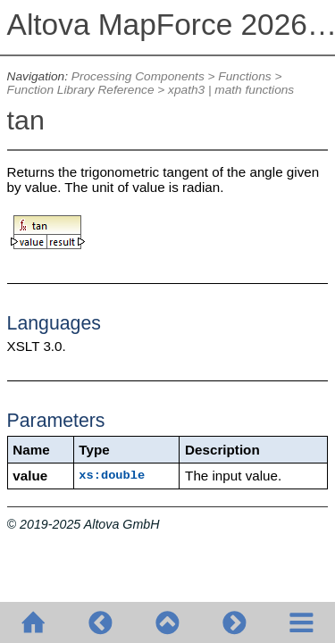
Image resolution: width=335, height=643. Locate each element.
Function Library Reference (81, 89)
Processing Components (138, 76)
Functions (244, 76)
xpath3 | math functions (231, 89)
